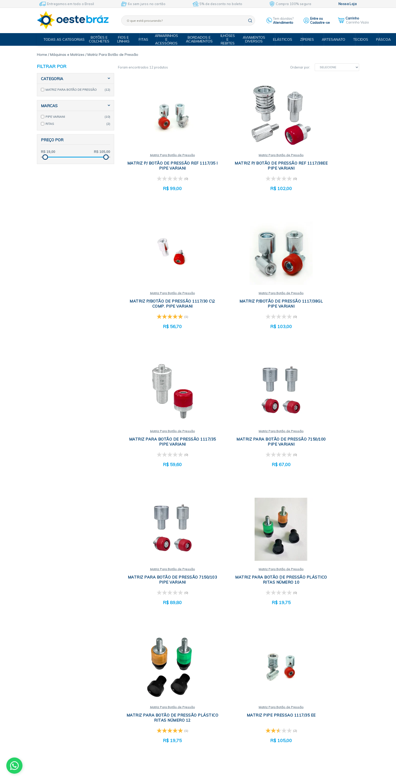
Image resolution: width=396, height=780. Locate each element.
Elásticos (281, 39)
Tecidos (356, 39)
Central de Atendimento (160, 704)
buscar (250, 20)
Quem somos (152, 666)
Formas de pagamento (159, 692)
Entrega (148, 698)
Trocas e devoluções (158, 685)
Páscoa (377, 39)
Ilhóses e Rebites (229, 39)
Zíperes (304, 39)
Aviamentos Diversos (254, 39)
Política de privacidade (159, 679)
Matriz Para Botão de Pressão (157, 155)
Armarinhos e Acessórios (169, 39)
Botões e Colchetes (104, 39)
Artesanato (330, 39)
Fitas (146, 39)
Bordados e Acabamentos (201, 39)
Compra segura (154, 673)
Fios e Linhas (128, 39)
